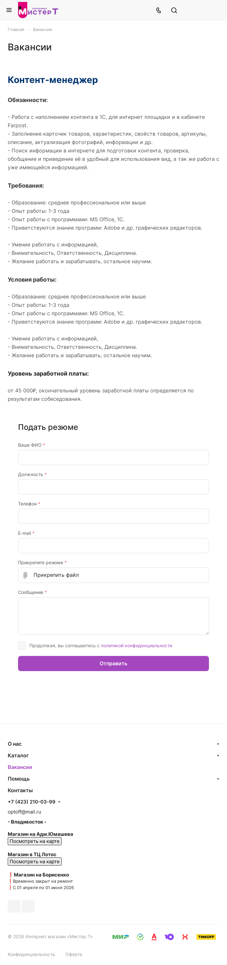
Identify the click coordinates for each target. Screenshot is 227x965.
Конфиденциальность (31, 954)
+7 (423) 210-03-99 (31, 802)
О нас (15, 744)
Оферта (73, 954)
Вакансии (20, 767)
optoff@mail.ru (24, 812)
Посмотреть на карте (35, 841)
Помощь (19, 778)
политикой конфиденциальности (136, 645)
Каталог (18, 755)
